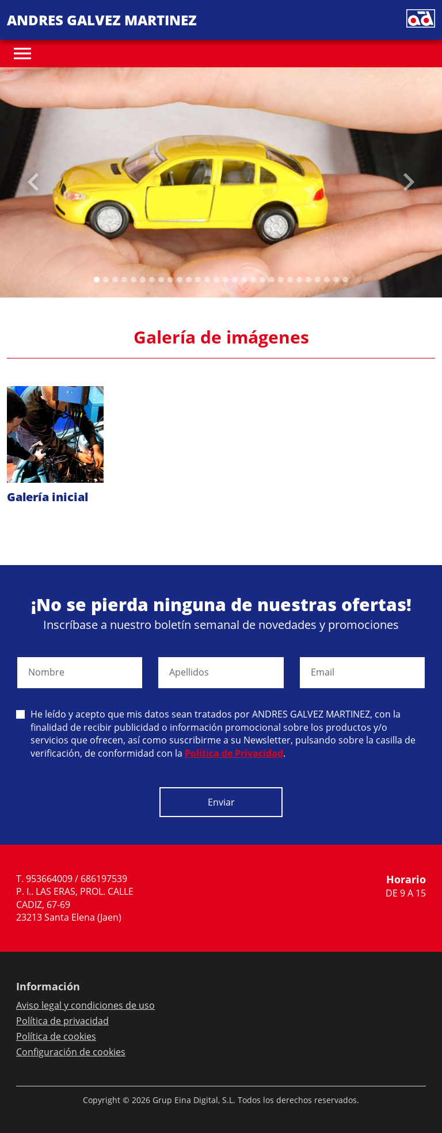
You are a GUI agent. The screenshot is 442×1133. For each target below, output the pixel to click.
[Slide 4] (133, 279)
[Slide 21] (290, 279)
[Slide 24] (318, 279)
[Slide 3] (124, 279)
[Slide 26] (336, 279)
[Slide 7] (161, 279)
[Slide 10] (189, 279)
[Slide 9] (179, 279)
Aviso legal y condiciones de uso (85, 1005)
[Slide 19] (272, 279)
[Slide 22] (299, 279)
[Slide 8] (170, 279)
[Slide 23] (308, 279)
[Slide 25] (327, 279)
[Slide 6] (152, 279)
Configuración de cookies (70, 1052)
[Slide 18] (262, 279)
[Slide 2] (115, 279)
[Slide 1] (106, 279)
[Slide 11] (198, 279)
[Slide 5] (143, 279)
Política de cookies (56, 1036)
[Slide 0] (97, 279)
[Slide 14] (225, 279)
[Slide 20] (281, 279)
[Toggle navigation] (22, 53)
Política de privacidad (62, 1020)
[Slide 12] (207, 279)
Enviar (221, 802)
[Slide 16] (244, 279)
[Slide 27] (345, 279)
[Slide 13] (216, 279)
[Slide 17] (253, 279)
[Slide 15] (235, 279)
